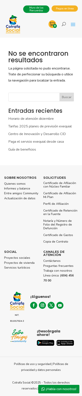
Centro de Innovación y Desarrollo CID (37, 134)
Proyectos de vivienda (19, 263)
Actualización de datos (19, 198)
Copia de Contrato (55, 242)
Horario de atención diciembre (31, 118)
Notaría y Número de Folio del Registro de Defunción (57, 224)
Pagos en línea (65, 8)
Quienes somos (15, 184)
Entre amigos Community (21, 193)
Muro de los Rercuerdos (36, 9)
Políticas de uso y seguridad (32, 364)
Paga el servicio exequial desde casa (36, 141)
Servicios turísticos (17, 268)
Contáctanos (52, 261)
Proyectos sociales (17, 258)
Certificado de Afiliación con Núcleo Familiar (59, 185)
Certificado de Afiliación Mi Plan (59, 195)
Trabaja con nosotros (57, 271)
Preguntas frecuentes (58, 266)
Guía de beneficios (22, 149)
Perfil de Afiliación (56, 204)
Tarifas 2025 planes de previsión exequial (40, 126)
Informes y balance (17, 188)
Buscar (67, 97)
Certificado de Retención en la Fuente (60, 212)
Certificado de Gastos (58, 235)
